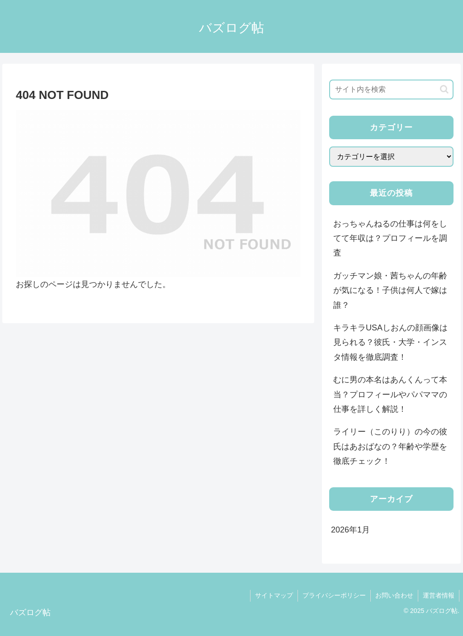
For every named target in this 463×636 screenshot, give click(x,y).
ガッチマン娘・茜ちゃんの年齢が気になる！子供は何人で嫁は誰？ (390, 290)
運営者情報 (438, 595)
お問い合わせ (394, 595)
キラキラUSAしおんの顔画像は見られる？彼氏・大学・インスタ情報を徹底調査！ (390, 342)
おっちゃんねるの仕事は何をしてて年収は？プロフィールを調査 (390, 238)
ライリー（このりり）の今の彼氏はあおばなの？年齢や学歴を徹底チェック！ (390, 446)
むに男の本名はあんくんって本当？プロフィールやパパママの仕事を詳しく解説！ (390, 394)
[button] (444, 89)
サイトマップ (274, 595)
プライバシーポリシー (334, 595)
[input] (391, 89)
